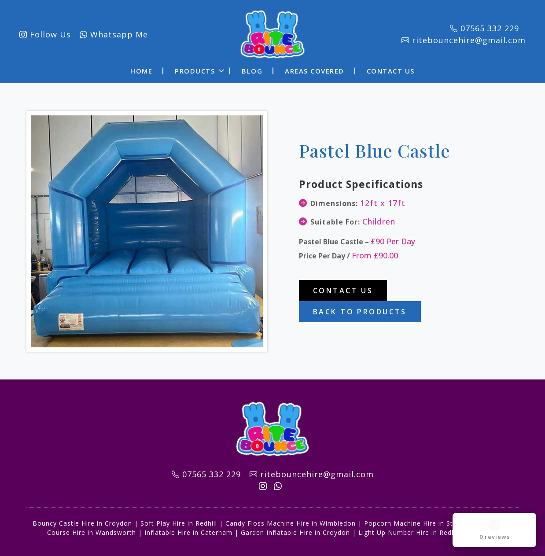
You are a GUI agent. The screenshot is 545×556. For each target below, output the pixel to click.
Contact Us (391, 68)
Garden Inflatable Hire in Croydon (295, 530)
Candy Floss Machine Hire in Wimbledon (290, 521)
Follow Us (55, 33)
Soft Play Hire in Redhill (178, 521)
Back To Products (360, 309)
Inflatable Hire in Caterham (188, 530)
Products (195, 68)
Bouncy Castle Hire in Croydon (82, 521)
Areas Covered (314, 68)
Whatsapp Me (124, 33)
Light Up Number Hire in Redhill (409, 530)
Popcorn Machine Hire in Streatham (422, 521)
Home (141, 68)
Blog (252, 68)
